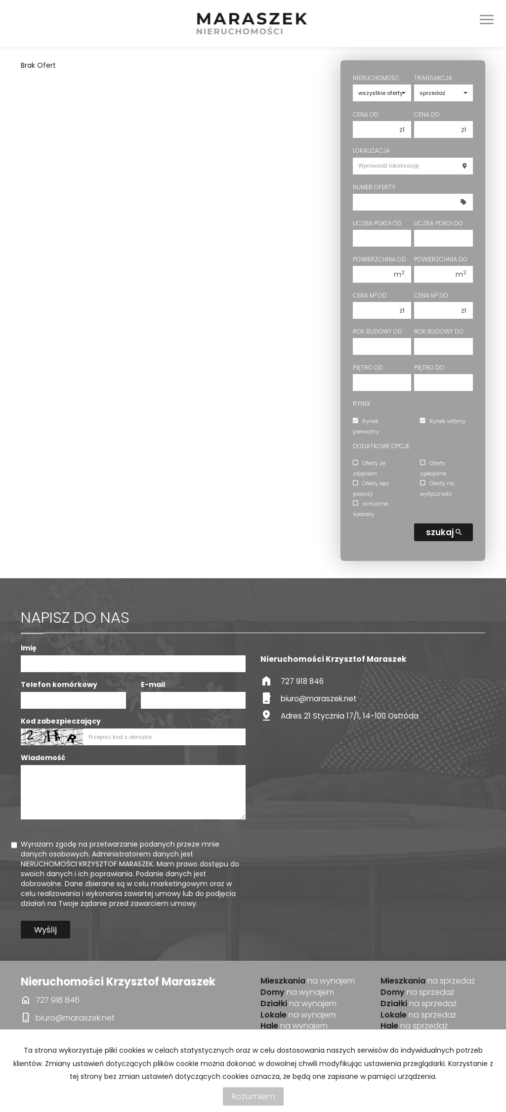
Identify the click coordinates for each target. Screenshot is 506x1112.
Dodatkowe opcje (381, 446)
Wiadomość (43, 758)
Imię (29, 648)
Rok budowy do (439, 331)
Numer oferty (374, 187)
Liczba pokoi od (377, 223)
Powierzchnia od (379, 259)
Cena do (427, 114)
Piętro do (429, 367)
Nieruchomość (376, 78)
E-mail (153, 684)
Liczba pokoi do (438, 223)
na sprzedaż (427, 981)
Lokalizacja (371, 150)
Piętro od (368, 367)
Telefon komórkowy (59, 684)
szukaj (444, 532)
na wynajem (307, 981)
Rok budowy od (377, 331)
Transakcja (433, 78)
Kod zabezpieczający (61, 721)
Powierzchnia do (440, 259)
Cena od (366, 114)
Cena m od (370, 295)
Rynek (362, 403)
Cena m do (431, 295)
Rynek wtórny (442, 421)
